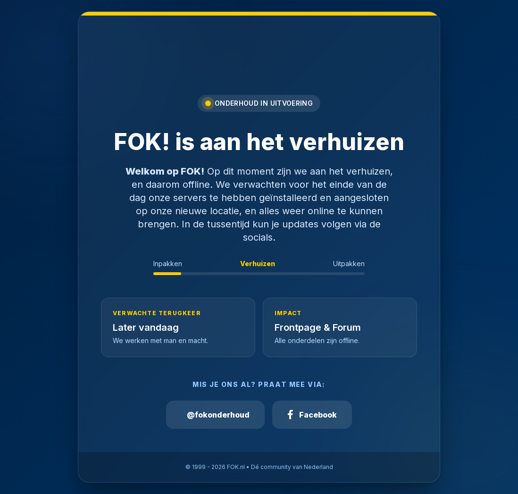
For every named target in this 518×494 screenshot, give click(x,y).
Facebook (312, 414)
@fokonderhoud (218, 414)
